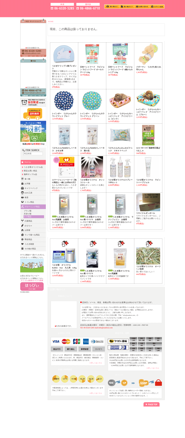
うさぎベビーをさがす (33, 412)
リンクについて (100, 415)
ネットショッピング (78, 412)
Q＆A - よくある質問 (113, 13)
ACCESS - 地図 (51, 13)
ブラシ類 (27, 211)
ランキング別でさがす (33, 418)
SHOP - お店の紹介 (30, 13)
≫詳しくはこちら (95, 363)
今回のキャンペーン (55, 415)
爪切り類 (27, 214)
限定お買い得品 (30, 171)
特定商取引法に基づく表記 (127, 415)
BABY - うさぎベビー (92, 13)
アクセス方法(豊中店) (149, 418)
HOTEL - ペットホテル (133, 13)
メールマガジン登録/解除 (103, 412)
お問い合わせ (146, 420)
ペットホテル (76, 415)
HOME (50, 21)
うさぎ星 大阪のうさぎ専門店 (34, 5)
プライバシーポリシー (126, 412)
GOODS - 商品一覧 (154, 13)
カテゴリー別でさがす (33, 415)
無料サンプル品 (30, 174)
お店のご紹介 (146, 412)
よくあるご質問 (147, 423)
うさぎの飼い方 (72, 13)
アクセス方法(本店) (148, 415)
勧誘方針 (121, 418)
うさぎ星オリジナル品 (33, 167)
